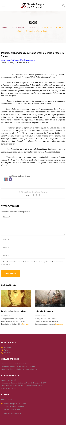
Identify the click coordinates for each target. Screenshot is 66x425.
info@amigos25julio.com (13, 413)
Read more (25, 324)
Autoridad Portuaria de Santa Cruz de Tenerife (18, 366)
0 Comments (43, 192)
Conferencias (33, 27)
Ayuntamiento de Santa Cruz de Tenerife (16, 364)
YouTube (7, 353)
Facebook (7, 347)
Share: (28, 195)
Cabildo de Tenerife (9, 380)
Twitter (6, 350)
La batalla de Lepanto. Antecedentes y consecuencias (48, 312)
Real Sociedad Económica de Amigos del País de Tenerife (22, 386)
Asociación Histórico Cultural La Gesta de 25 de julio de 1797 (24, 383)
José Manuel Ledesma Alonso (19, 176)
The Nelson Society (9, 388)
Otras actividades (17, 27)
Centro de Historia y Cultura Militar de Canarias (19, 369)
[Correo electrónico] (10, 179)
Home (4, 27)
